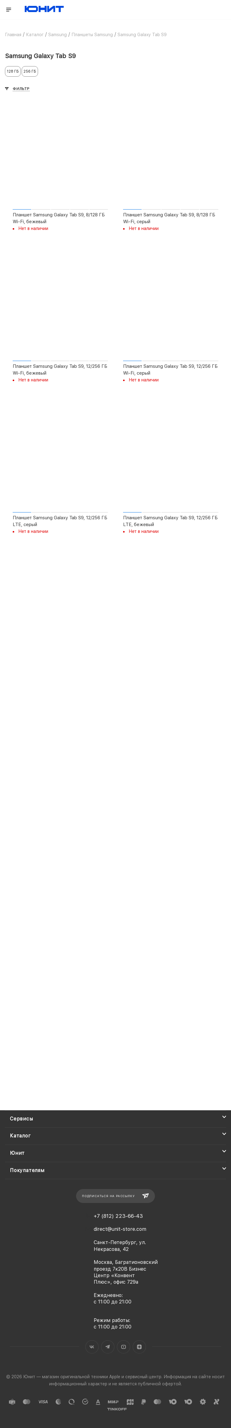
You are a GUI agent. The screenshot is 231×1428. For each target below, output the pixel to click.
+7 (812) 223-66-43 (118, 1216)
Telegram (107, 1347)
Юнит (17, 1153)
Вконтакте (92, 1347)
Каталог (20, 1136)
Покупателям (27, 1170)
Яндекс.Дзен (139, 1347)
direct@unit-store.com (120, 1229)
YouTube (123, 1347)
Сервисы (21, 1119)
